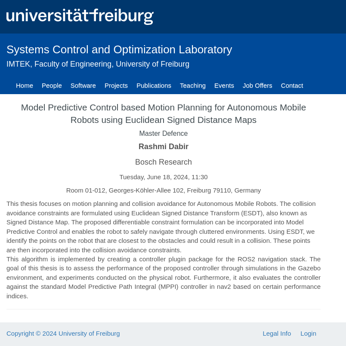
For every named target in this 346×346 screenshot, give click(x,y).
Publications (153, 85)
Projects (116, 85)
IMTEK (18, 64)
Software (83, 85)
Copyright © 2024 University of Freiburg (63, 333)
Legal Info (277, 333)
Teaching (193, 85)
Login (308, 333)
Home (24, 85)
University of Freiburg (152, 64)
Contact (292, 85)
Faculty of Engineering (72, 64)
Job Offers (257, 85)
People (52, 85)
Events (224, 85)
